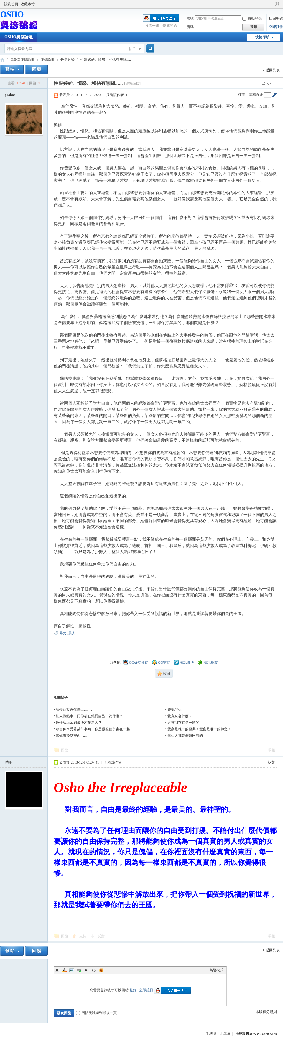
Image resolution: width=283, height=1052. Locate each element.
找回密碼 (276, 19)
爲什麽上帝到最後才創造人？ (79, 722)
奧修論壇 (47, 59)
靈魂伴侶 (174, 710)
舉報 (271, 750)
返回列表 (273, 70)
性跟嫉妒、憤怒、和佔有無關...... (106, 59)
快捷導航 (262, 37)
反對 (101, 936)
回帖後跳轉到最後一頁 (96, 1013)
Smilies (101, 970)
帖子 (132, 49)
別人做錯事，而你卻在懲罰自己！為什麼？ (89, 716)
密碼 (190, 27)
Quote (86, 970)
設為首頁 (11, 4)
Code (94, 970)
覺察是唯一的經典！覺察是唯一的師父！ (199, 729)
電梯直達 (256, 95)
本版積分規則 (266, 1012)
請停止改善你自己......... (74, 710)
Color (64, 970)
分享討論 (67, 59)
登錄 (132, 990)
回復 (64, 750)
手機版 (211, 1034)
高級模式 (216, 970)
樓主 (241, 95)
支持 (83, 936)
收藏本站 (28, 4)
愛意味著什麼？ (179, 716)
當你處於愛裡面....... (71, 735)
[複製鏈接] (132, 84)
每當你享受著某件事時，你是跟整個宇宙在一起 (93, 729)
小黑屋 (225, 1034)
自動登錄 (252, 19)
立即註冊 (276, 27)
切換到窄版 (276, 4)
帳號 (190, 19)
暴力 (63, 633)
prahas (10, 95)
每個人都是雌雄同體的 (185, 735)
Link (79, 970)
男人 (71, 633)
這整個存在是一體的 (183, 722)
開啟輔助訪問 (271, 4)
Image (72, 970)
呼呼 (8, 762)
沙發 (271, 762)
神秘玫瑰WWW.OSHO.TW (256, 1034)
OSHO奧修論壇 (18, 37)
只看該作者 (115, 95)
